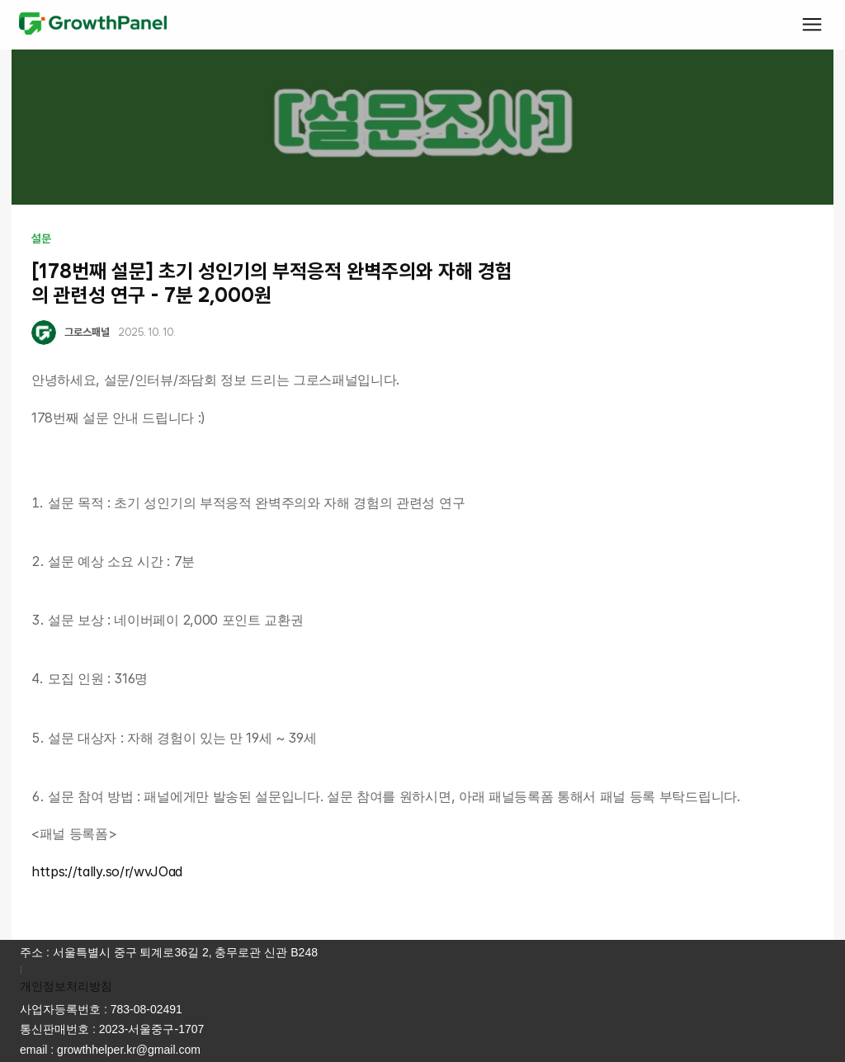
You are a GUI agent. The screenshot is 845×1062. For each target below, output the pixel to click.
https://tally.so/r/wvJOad (106, 871)
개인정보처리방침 (66, 986)
